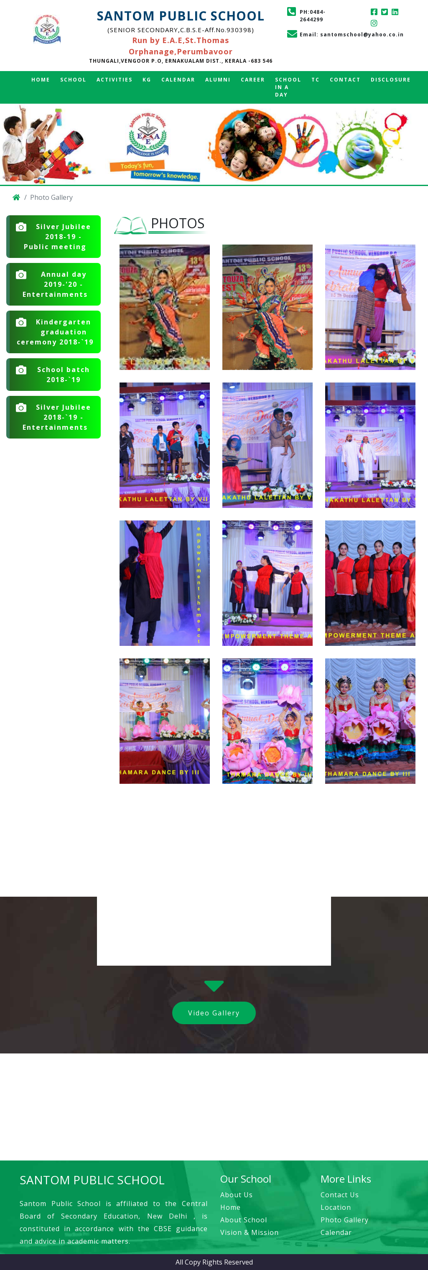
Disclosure (391, 79)
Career (253, 79)
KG (147, 79)
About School (243, 1219)
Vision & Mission (249, 1232)
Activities (114, 79)
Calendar (178, 79)
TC (315, 79)
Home (40, 79)
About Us (236, 1194)
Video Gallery (214, 1013)
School (73, 79)
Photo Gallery (345, 1219)
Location (336, 1207)
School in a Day (288, 87)
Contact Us (340, 1194)
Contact (345, 79)
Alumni (218, 79)
